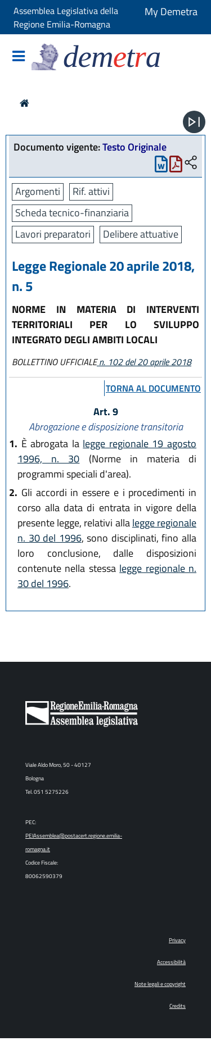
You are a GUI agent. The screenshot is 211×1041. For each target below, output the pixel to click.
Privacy (177, 940)
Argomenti (37, 191)
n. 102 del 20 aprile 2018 (144, 362)
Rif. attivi (91, 191)
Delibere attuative (140, 234)
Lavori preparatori (53, 234)
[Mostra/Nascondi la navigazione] (18, 57)
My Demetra (171, 11)
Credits (177, 1006)
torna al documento (153, 388)
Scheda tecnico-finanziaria (72, 212)
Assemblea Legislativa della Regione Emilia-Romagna (66, 17)
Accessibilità (171, 962)
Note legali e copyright (160, 984)
